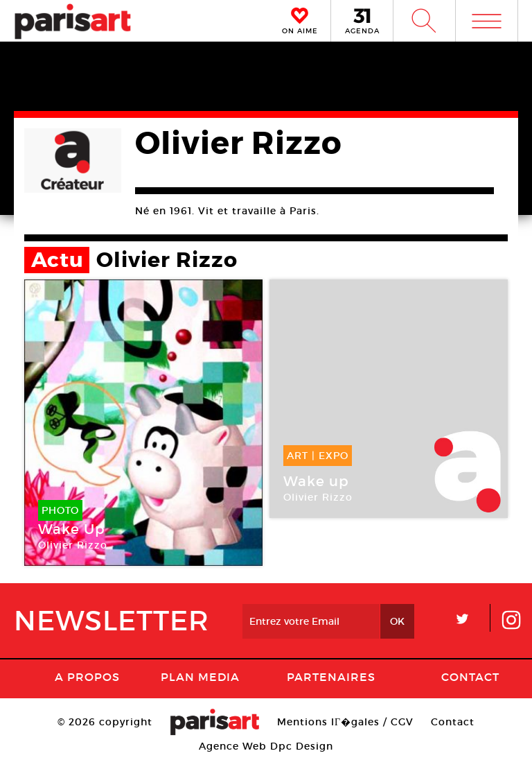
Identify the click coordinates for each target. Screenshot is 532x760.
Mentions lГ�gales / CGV (345, 722)
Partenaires (331, 677)
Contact (470, 677)
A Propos (87, 677)
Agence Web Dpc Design (266, 746)
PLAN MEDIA (200, 677)
